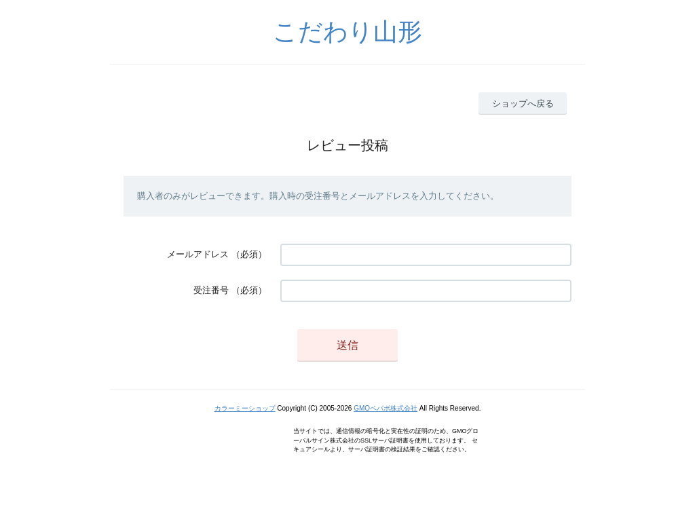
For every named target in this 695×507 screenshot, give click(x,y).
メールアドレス (198, 254)
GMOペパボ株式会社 (385, 408)
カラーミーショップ (245, 408)
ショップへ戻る (523, 103)
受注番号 (211, 290)
